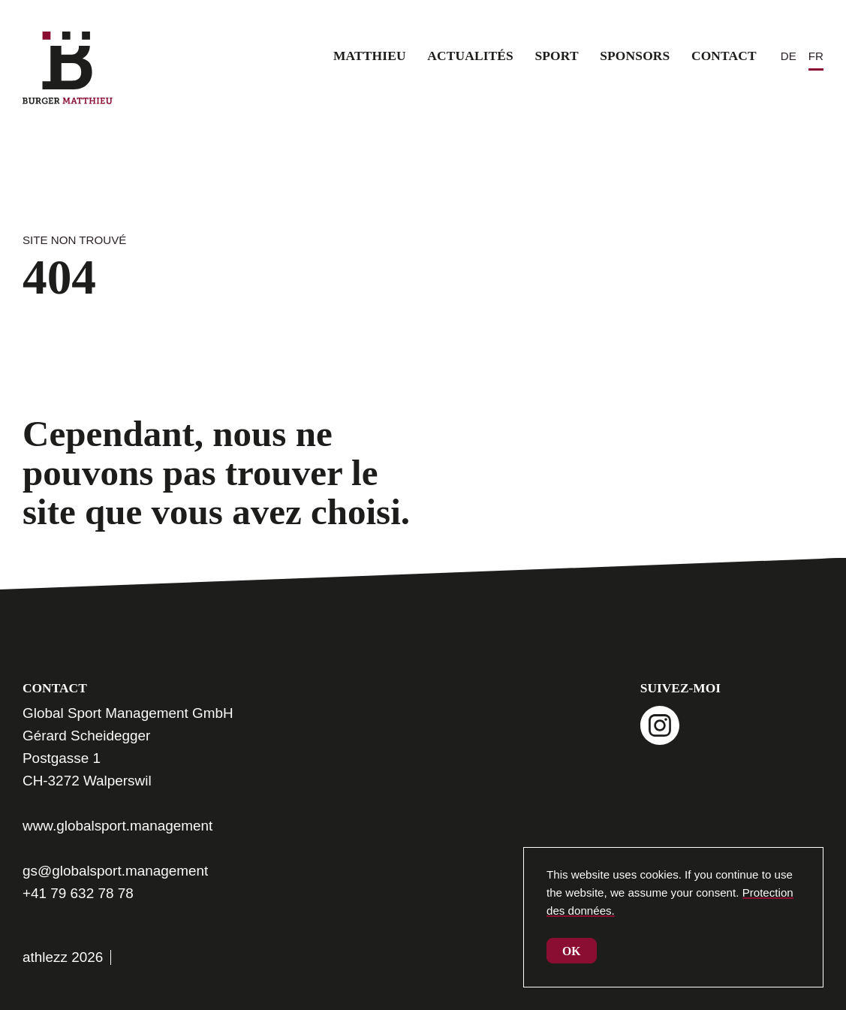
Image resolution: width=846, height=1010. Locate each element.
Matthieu (369, 55)
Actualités (470, 55)
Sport (556, 55)
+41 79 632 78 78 (78, 893)
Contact (724, 55)
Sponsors (635, 55)
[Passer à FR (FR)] (815, 56)
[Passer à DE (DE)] (788, 56)
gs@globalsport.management (115, 871)
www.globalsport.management (117, 826)
